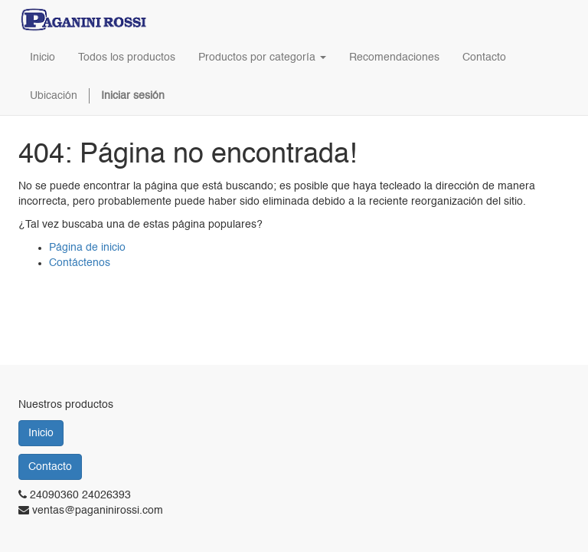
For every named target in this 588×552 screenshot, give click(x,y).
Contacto (50, 467)
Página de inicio (87, 247)
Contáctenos (79, 263)
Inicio (41, 433)
